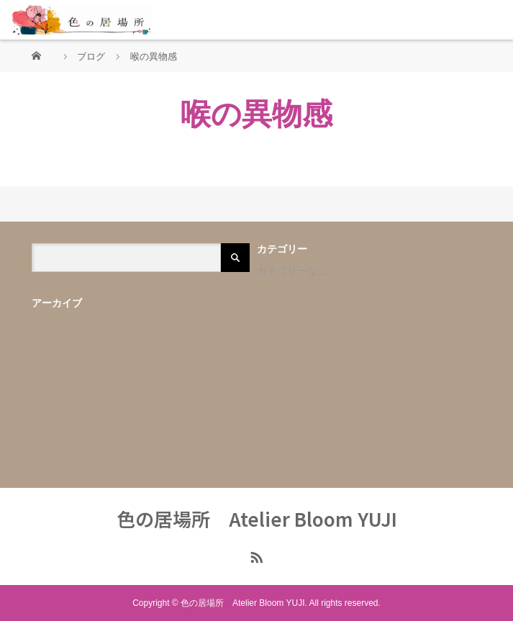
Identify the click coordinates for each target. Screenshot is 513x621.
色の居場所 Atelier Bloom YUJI (257, 518)
